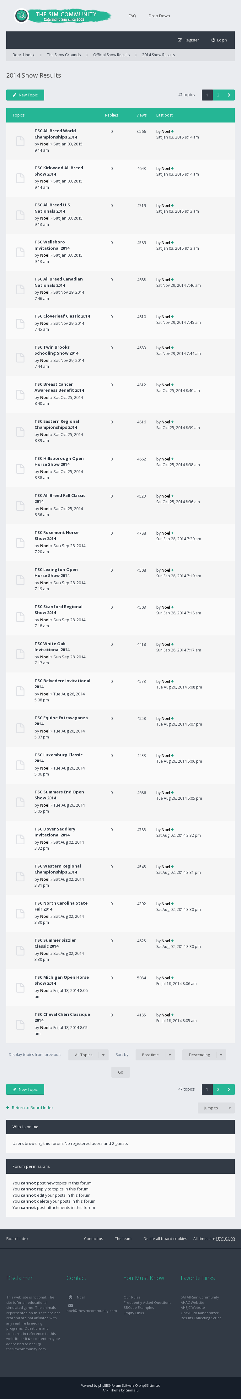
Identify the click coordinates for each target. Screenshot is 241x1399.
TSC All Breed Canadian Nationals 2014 (59, 282)
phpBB (103, 1385)
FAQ (132, 16)
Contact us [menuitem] (93, 1238)
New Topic (25, 95)
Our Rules (132, 1297)
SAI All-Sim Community (200, 1297)
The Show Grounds (64, 54)
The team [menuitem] (123, 1238)
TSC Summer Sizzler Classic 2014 (55, 943)
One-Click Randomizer (200, 1312)
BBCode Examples (139, 1307)
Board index (17, 1238)
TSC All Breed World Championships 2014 (56, 134)
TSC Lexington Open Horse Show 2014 (56, 573)
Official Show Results (111, 54)
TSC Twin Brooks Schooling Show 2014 (56, 350)
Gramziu (132, 1390)
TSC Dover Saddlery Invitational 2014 (55, 832)
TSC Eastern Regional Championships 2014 (57, 424)
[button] (229, 95)
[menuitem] (219, 40)
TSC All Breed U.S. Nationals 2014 (53, 208)
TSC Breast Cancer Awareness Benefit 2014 (59, 387)
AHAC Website (192, 1302)
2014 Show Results (158, 54)
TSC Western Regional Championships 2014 (58, 869)
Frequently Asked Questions (147, 1302)
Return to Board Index (33, 1107)
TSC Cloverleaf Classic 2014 (62, 316)
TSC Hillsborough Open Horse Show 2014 (59, 461)
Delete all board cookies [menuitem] (165, 1238)
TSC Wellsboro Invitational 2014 (52, 245)
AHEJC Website (193, 1307)
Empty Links (134, 1312)
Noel (45, 144)
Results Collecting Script (201, 1317)
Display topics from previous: (59, 1054)
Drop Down (159, 16)
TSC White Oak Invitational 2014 (52, 647)
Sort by (145, 1054)
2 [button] (218, 95)
